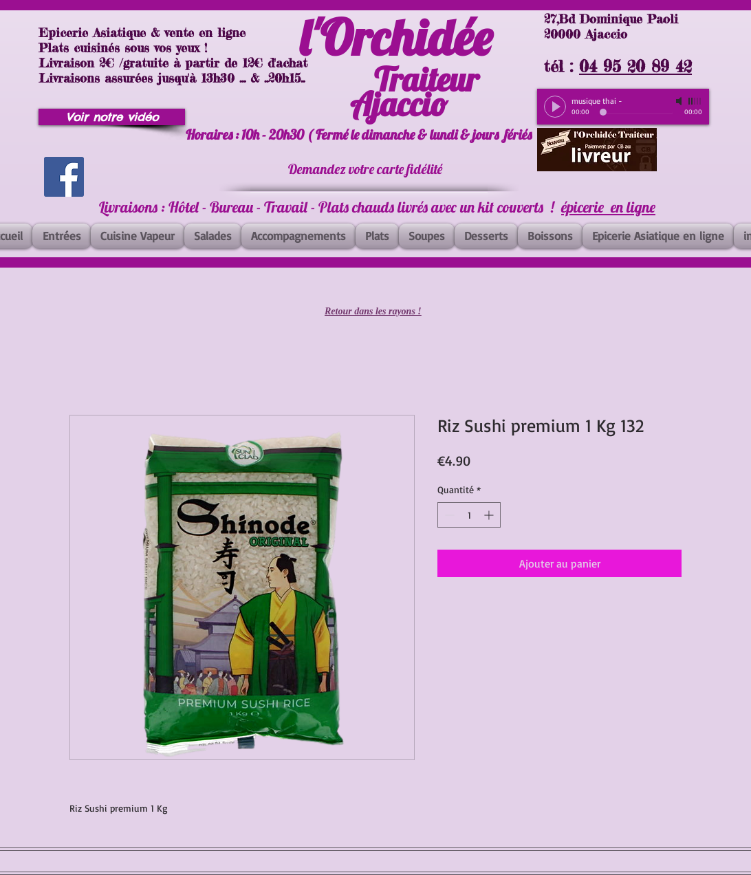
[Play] (555, 107)
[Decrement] (448, 515)
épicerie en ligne (608, 207)
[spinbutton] (469, 515)
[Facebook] (64, 177)
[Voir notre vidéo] (112, 117)
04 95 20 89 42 (635, 66)
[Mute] (680, 101)
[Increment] (490, 515)
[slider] (695, 101)
